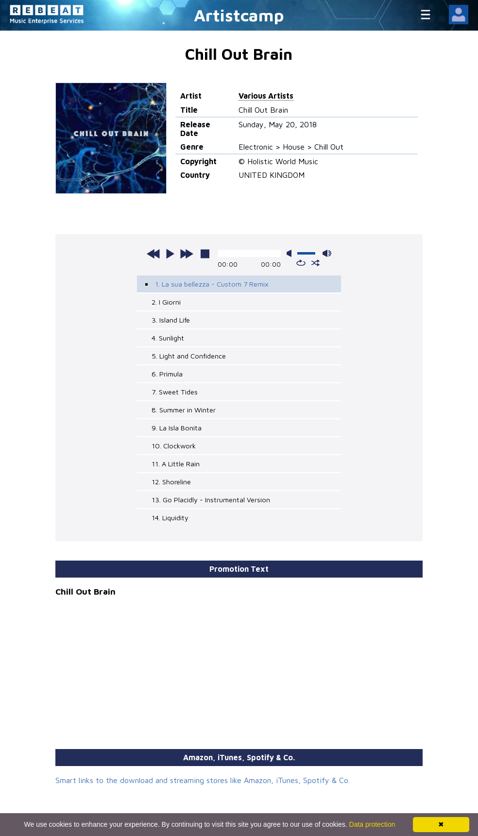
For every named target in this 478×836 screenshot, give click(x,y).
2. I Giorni (166, 302)
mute (291, 253)
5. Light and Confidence (189, 356)
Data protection (372, 824)
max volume (327, 253)
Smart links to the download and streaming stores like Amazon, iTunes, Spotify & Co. (202, 780)
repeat (301, 262)
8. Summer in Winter (184, 410)
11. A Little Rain (176, 464)
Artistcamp (239, 15)
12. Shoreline (171, 482)
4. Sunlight (168, 338)
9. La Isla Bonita (177, 428)
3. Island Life (171, 320)
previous (153, 253)
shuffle (315, 262)
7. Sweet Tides (175, 392)
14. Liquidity (170, 517)
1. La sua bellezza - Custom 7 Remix (212, 284)
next (186, 253)
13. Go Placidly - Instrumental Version (211, 499)
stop (205, 253)
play (170, 253)
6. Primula (167, 374)
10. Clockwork (174, 446)
